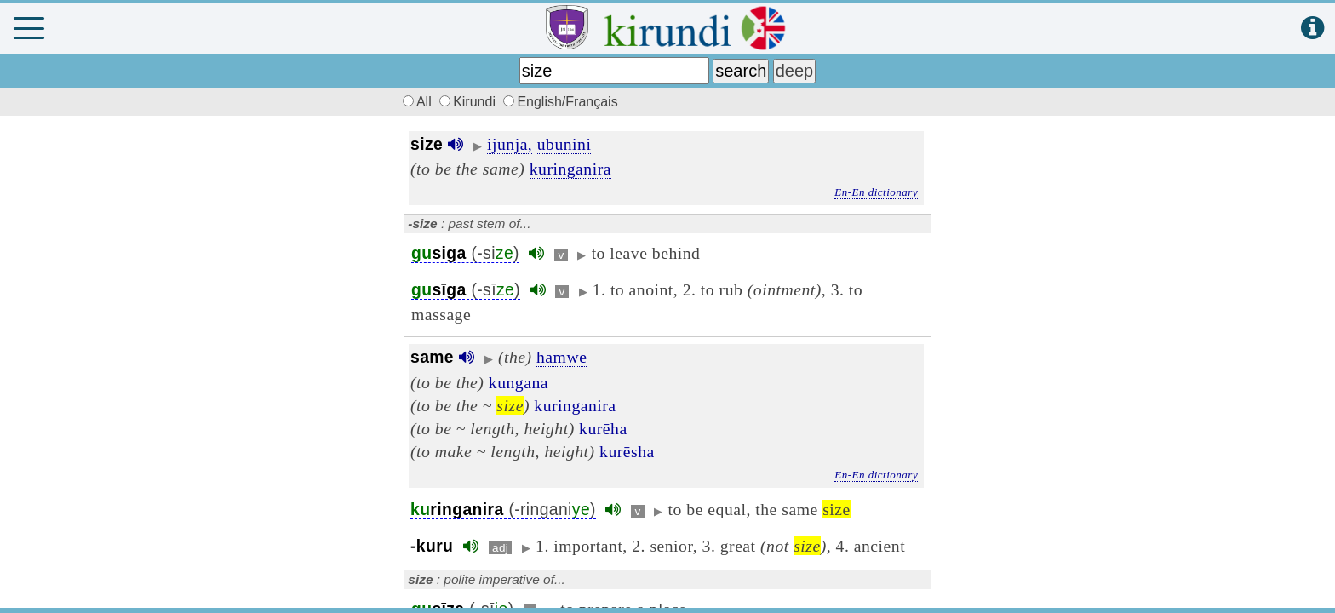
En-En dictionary (876, 192)
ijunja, (509, 144)
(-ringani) (503, 509)
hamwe (561, 356)
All (414, 102)
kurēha (603, 428)
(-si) (465, 253)
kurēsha (627, 451)
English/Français (560, 102)
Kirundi (469, 102)
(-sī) (465, 290)
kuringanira (570, 168)
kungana (518, 382)
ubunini (564, 144)
